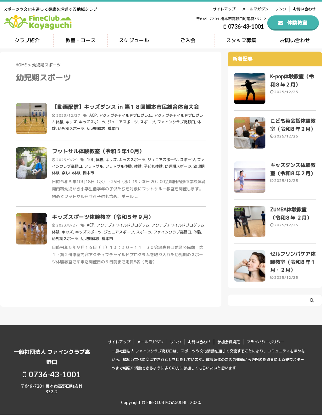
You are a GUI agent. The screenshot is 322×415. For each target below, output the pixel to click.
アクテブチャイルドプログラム (125, 115)
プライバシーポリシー (265, 342)
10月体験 (95, 159)
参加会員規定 (228, 342)
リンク (280, 9)
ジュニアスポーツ (123, 121)
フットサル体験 (118, 165)
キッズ (71, 121)
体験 (138, 165)
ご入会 (187, 40)
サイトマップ (224, 9)
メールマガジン (255, 9)
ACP (93, 115)
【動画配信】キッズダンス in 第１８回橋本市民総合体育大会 (125, 106)
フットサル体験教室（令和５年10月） (98, 151)
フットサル (93, 165)
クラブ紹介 (27, 40)
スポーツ (147, 121)
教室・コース (80, 40)
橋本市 (113, 128)
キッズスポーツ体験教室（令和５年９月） (102, 216)
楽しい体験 (71, 172)
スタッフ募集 (241, 40)
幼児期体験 (95, 128)
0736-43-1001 (244, 26)
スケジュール (134, 40)
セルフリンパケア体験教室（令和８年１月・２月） (292, 262)
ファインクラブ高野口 (176, 121)
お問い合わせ (304, 9)
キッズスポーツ (92, 121)
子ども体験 (153, 165)
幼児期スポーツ (71, 128)
